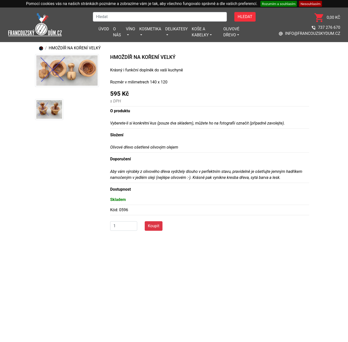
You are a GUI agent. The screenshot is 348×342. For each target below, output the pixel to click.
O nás (117, 32)
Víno (130, 29)
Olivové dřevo (231, 32)
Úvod (104, 29)
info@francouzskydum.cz (309, 33)
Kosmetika (150, 29)
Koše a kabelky (200, 32)
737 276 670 (326, 27)
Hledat (245, 16)
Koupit (153, 225)
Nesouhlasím (310, 4)
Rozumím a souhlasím (278, 4)
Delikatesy (176, 29)
